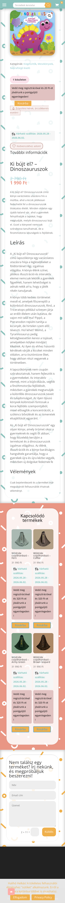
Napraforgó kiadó (20, 68)
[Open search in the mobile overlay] (32, 5)
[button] (49, 16)
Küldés (49, 832)
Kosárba (23, 103)
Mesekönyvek (45, 63)
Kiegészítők (30, 63)
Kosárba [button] (20, 625)
